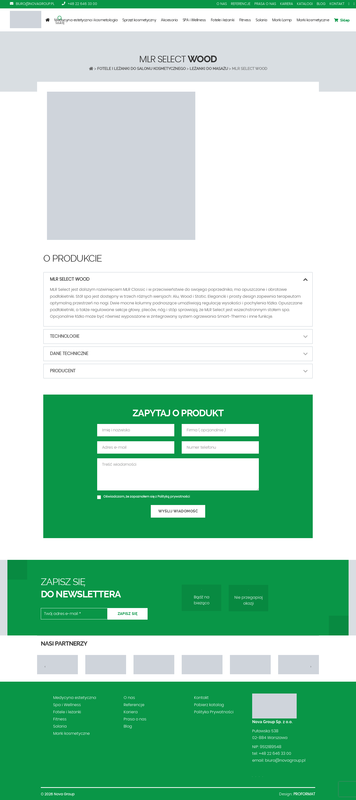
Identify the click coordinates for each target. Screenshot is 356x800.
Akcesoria (169, 20)
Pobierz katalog (209, 705)
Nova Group (64, 794)
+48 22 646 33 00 (82, 4)
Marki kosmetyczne (313, 20)
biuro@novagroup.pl (35, 4)
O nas (222, 4)
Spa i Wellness (67, 705)
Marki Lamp (282, 20)
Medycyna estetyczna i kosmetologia (85, 20)
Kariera (286, 4)
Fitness (245, 20)
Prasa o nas (265, 4)
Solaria (261, 20)
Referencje (240, 4)
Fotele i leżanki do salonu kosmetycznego (141, 68)
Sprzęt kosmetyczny (139, 20)
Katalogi (305, 4)
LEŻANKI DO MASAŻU (209, 68)
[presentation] (45, 667)
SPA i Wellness (194, 20)
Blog (321, 4)
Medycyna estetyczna (74, 698)
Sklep (342, 20)
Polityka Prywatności (214, 712)
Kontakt (337, 4)
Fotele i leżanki (222, 20)
